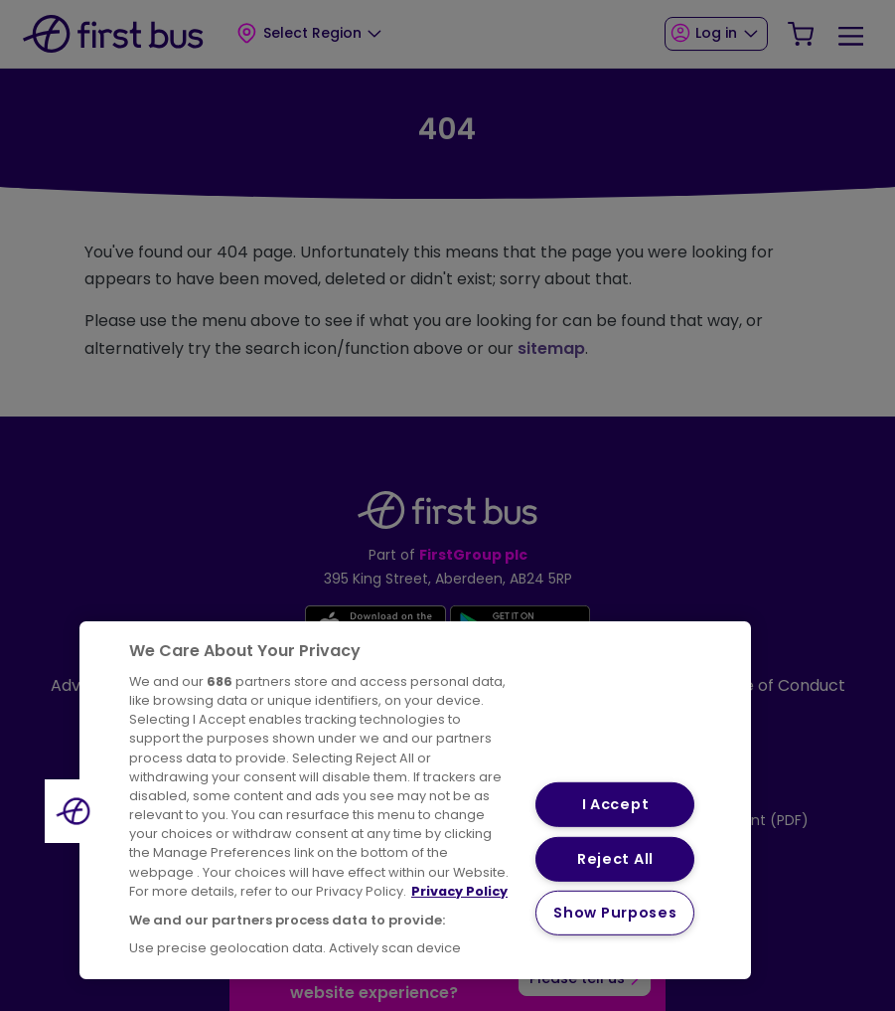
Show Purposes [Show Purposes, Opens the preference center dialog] (614, 913)
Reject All (615, 859)
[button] (76, 811)
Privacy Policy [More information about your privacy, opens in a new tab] (459, 891)
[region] (415, 800)
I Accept (616, 804)
